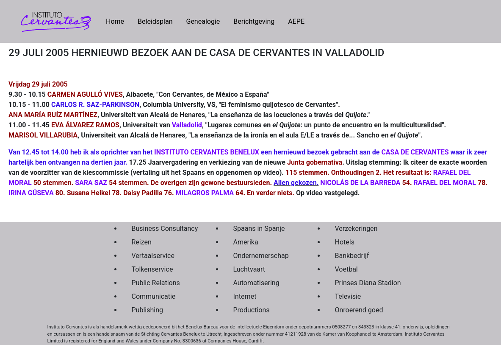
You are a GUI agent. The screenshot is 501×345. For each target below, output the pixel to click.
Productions (251, 310)
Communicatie (154, 296)
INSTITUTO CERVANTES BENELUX (206, 152)
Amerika (245, 242)
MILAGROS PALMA (205, 193)
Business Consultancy (163, 228)
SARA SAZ (91, 183)
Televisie (348, 296)
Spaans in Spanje (259, 228)
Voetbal (346, 269)
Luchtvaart (249, 269)
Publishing (147, 310)
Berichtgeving (253, 21)
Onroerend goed (359, 310)
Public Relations (156, 283)
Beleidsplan (155, 21)
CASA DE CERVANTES (414, 152)
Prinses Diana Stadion (366, 283)
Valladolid (187, 125)
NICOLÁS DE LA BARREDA (360, 183)
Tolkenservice (152, 269)
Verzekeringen (356, 228)
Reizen (142, 242)
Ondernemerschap (261, 256)
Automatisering (256, 283)
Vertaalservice (153, 256)
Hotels (344, 242)
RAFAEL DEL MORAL (445, 183)
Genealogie (203, 21)
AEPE (296, 21)
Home (118, 20)
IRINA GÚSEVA (31, 193)
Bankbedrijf (352, 256)
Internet (245, 296)
